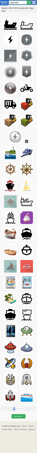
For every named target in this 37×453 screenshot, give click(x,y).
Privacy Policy (7, 429)
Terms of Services (20, 429)
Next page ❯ (18, 416)
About (24, 426)
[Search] (29, 2)
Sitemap (32, 429)
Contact (31, 426)
